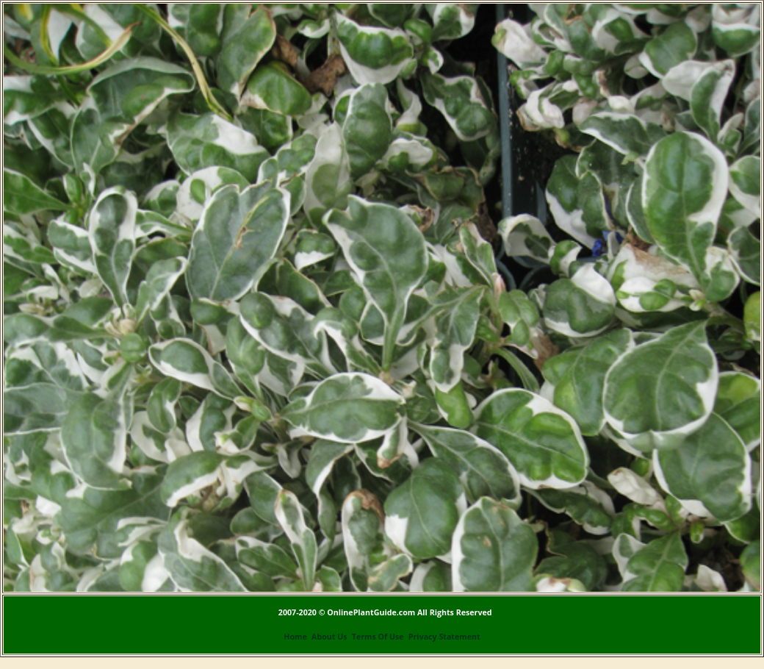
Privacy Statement (444, 637)
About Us (329, 637)
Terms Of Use (378, 637)
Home (295, 637)
